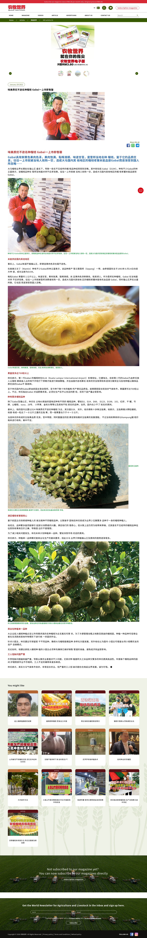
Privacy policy (74, 918)
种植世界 (34, 20)
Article (55, 15)
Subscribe (73, 922)
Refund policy (76, 934)
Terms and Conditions (92, 918)
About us (88, 15)
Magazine (26, 15)
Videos (40, 15)
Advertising (71, 15)
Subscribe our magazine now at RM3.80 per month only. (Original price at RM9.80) (73, 2)
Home (11, 15)
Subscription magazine (127, 8)
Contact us (105, 15)
